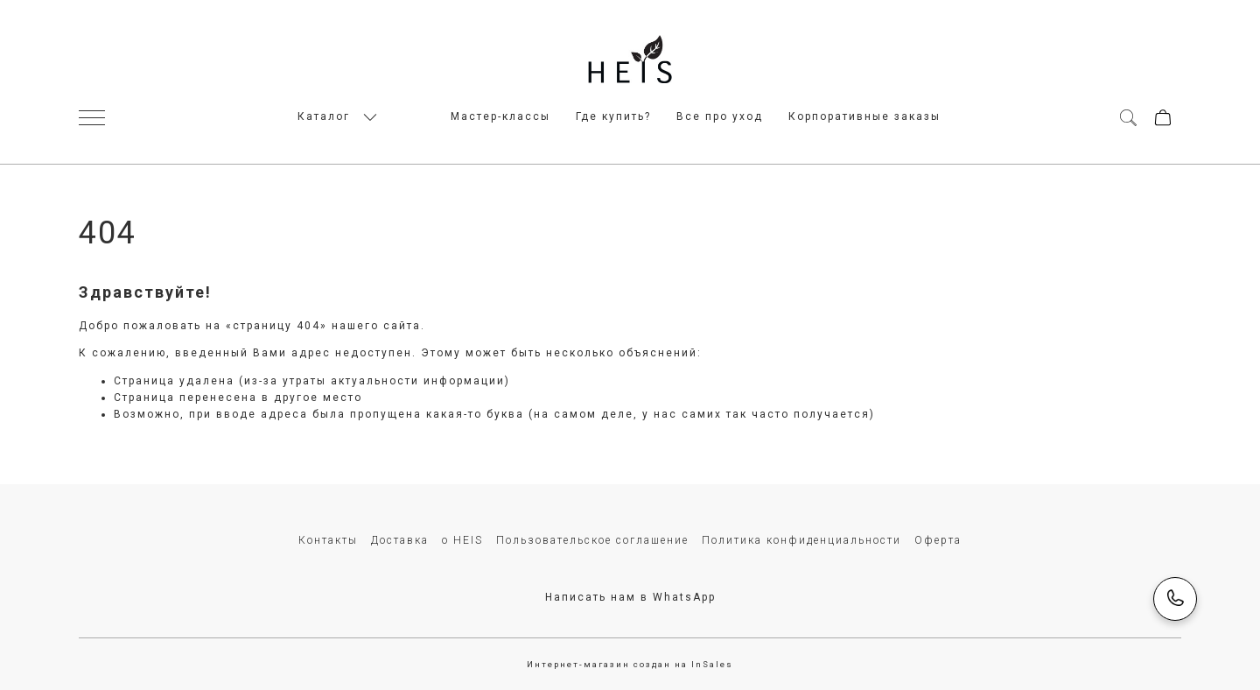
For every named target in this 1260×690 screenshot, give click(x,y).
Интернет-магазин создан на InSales (630, 664)
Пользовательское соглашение (592, 540)
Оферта (938, 540)
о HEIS (462, 540)
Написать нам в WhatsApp (630, 597)
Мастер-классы (500, 116)
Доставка (400, 540)
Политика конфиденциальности (801, 540)
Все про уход (719, 116)
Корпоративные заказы (864, 116)
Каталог (324, 116)
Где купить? (613, 116)
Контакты (328, 540)
